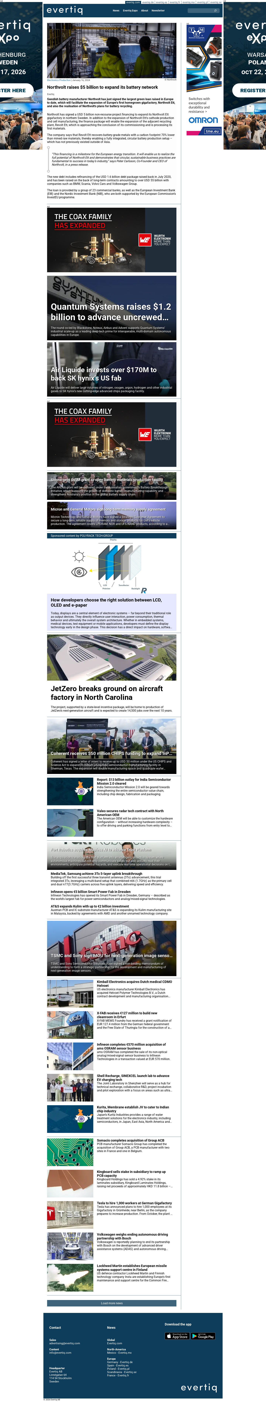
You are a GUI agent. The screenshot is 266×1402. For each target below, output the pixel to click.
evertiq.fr (175, 2)
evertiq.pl (202, 2)
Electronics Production (59, 80)
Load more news (112, 1306)
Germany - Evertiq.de (120, 1362)
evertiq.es (161, 2)
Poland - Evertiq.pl (118, 1369)
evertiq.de (147, 2)
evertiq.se (215, 2)
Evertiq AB (64, 10)
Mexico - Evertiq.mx (119, 1353)
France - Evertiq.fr (118, 1375)
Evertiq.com (114, 1343)
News (116, 10)
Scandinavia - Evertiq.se (121, 1372)
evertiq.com (132, 2)
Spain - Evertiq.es (117, 1365)
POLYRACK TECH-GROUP (96, 535)
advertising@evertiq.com (64, 1343)
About (144, 10)
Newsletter (158, 10)
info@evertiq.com (60, 1353)
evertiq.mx (188, 2)
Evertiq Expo (130, 10)
